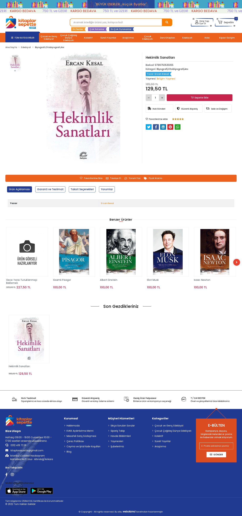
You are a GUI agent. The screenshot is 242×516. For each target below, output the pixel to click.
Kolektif (159, 436)
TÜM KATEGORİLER (22, 37)
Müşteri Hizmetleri (121, 418)
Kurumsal (71, 418)
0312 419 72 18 (15, 445)
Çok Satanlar (97, 29)
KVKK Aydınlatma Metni (80, 430)
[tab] (19, 189)
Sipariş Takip (118, 430)
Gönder (216, 454)
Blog (69, 451)
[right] (237, 262)
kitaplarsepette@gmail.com (24, 450)
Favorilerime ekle (157, 119)
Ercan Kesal (107, 203)
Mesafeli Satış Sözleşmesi (81, 436)
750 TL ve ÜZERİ (60, 11)
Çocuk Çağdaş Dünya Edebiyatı (173, 430)
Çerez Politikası (75, 441)
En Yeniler (78, 29)
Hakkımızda (73, 425)
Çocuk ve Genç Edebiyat (169, 425)
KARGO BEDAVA (28, 11)
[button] (226, 22)
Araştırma (160, 446)
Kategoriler (160, 418)
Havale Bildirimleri (121, 436)
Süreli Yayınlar (163, 441)
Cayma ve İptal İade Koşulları (83, 446)
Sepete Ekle (199, 97)
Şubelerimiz (117, 446)
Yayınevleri (117, 441)
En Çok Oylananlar (121, 29)
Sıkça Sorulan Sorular (123, 425)
